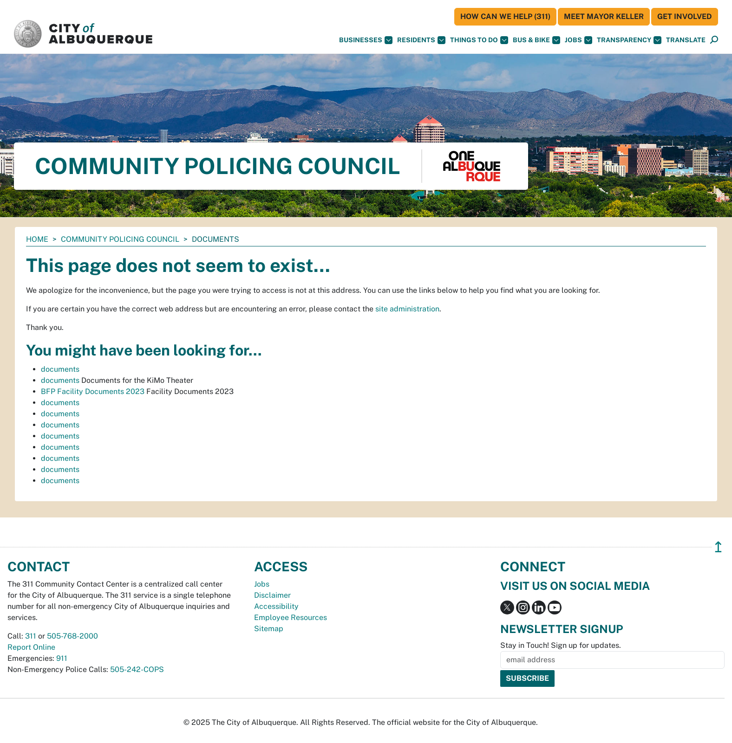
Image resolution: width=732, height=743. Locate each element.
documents (60, 369)
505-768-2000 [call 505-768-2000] (72, 636)
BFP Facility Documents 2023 (92, 391)
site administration (407, 308)
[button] (686, 40)
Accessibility (276, 606)
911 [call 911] (61, 658)
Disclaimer (272, 595)
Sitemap (268, 628)
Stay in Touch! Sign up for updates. (560, 645)
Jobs (578, 40)
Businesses (365, 40)
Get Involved (684, 16)
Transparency (629, 40)
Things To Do (479, 40)
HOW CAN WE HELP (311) (505, 16)
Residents (421, 40)
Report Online (31, 647)
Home (37, 239)
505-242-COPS (137, 669)
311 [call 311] (30, 636)
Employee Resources (290, 617)
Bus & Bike (536, 40)
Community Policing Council (120, 239)
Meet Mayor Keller (604, 16)
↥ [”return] (718, 547)
